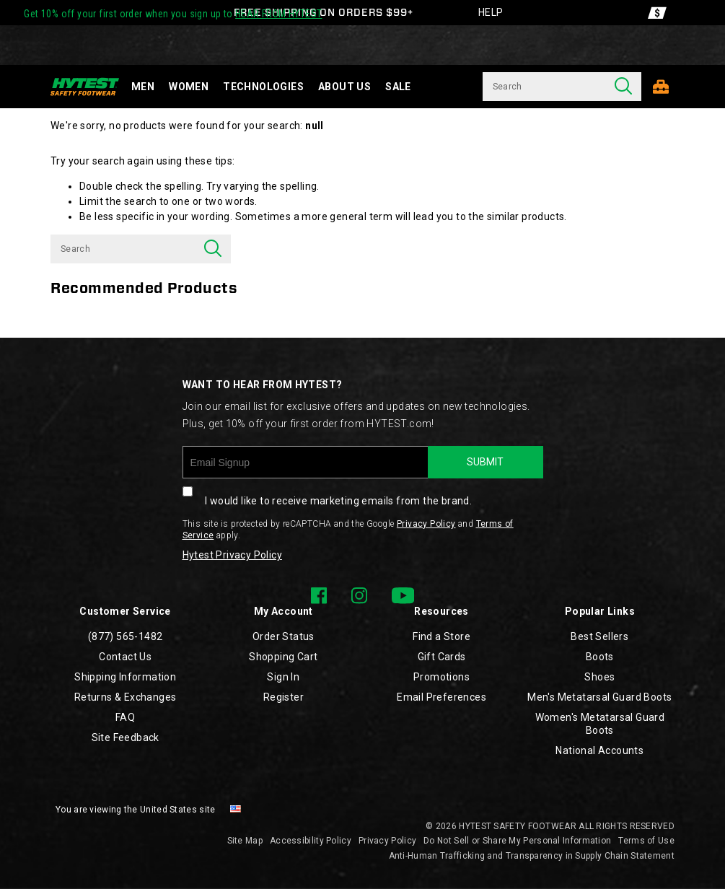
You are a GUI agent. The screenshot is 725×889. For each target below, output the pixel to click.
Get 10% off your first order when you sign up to (173, 13)
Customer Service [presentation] (124, 611)
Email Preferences (441, 697)
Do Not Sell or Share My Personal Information (517, 841)
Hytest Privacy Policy (232, 555)
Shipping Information (125, 677)
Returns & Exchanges (125, 697)
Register (283, 697)
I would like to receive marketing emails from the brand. (328, 492)
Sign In (283, 677)
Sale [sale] (398, 86)
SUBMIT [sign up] (485, 462)
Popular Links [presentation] (600, 611)
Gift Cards (442, 656)
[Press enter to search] (623, 86)
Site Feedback (125, 737)
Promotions (441, 677)
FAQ (125, 717)
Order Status (283, 636)
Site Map (245, 841)
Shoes (599, 677)
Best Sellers (599, 636)
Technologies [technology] (263, 86)
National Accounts (599, 750)
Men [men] (142, 86)
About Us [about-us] (344, 86)
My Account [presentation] (283, 611)
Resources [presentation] (441, 611)
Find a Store (441, 636)
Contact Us (125, 656)
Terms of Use (646, 841)
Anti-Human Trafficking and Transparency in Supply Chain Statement (532, 856)
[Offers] (657, 12)
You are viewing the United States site (135, 810)
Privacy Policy (426, 524)
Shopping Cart (283, 656)
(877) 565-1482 (125, 636)
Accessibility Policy (310, 841)
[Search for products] (544, 86)
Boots (600, 656)
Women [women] (188, 86)
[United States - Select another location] (236, 809)
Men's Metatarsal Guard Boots (599, 697)
